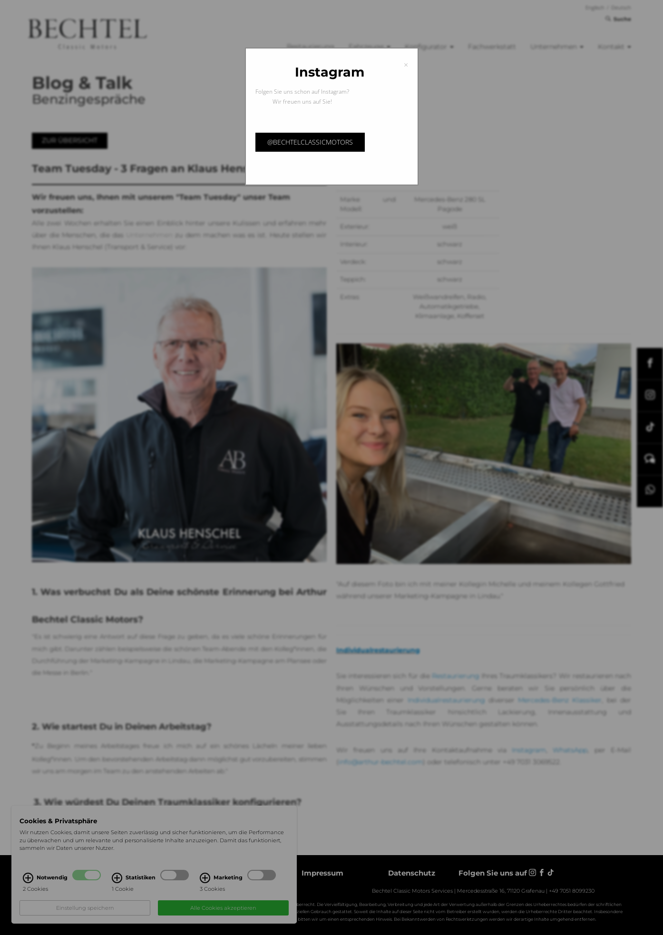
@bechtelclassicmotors (310, 141)
